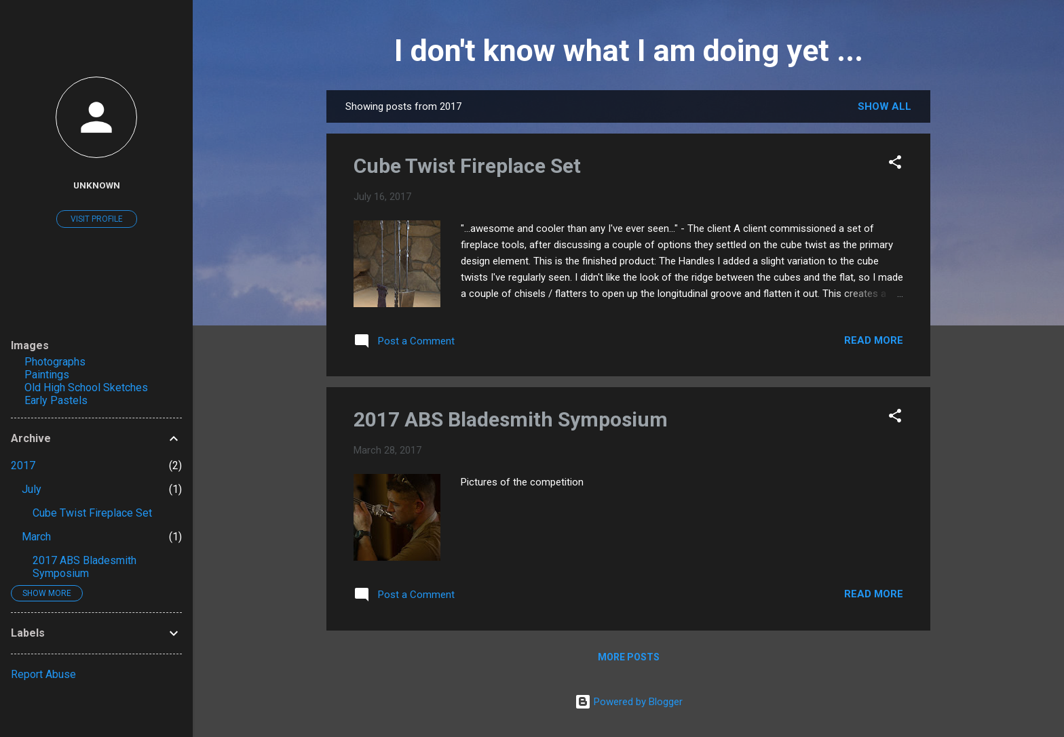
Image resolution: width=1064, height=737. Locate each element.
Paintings (46, 374)
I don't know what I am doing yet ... (628, 50)
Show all (884, 106)
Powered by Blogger (629, 702)
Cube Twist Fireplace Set (467, 166)
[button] (895, 164)
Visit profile (97, 219)
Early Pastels (56, 400)
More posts (629, 657)
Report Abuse (43, 674)
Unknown (96, 185)
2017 (23, 465)
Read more (873, 340)
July (31, 489)
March (36, 536)
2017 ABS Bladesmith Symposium (511, 419)
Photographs (55, 361)
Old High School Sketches (86, 387)
